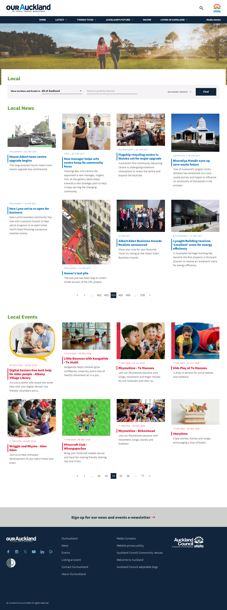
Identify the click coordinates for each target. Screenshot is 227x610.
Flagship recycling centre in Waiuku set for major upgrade (139, 156)
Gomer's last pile (76, 273)
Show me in (25, 91)
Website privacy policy (130, 545)
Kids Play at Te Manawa (190, 368)
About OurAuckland (74, 574)
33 (106, 476)
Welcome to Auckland (130, 560)
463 (106, 295)
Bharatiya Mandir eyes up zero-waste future (191, 162)
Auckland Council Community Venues (140, 552)
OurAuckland (70, 538)
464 (113, 295)
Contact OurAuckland (75, 567)
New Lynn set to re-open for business (29, 210)
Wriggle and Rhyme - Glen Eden (28, 448)
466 (128, 295)
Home (42, 19)
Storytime (180, 434)
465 (120, 295)
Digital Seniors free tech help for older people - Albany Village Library (30, 374)
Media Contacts (126, 538)
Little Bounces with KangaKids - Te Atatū (86, 360)
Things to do (87, 19)
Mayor (147, 19)
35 (120, 476)
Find (206, 91)
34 (113, 476)
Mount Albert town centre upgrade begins (28, 158)
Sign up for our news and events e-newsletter (113, 519)
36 (128, 476)
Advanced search (180, 92)
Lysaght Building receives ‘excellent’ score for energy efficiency (192, 244)
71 (142, 476)
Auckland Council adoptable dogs (137, 567)
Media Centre (213, 19)
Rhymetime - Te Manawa (136, 368)
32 (99, 476)
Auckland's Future (120, 19)
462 (99, 295)
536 (142, 295)
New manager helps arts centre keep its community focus (83, 162)
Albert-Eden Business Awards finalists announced (140, 243)
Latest (61, 19)
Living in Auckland (174, 19)
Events (66, 552)
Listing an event (71, 560)
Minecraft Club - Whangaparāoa (75, 446)
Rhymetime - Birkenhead (136, 431)
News (65, 545)
